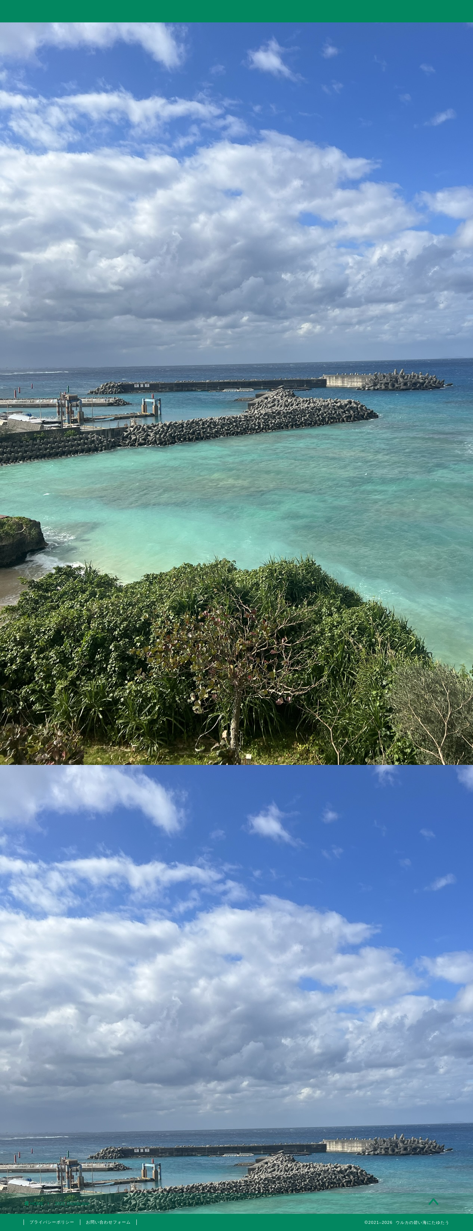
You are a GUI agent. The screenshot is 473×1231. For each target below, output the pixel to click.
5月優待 (392, 839)
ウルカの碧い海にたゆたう (236, 11)
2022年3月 (388, 1099)
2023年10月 (388, 967)
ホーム (66, 32)
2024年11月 (388, 929)
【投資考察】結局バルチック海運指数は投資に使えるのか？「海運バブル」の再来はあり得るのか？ (388, 441)
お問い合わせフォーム (108, 1222)
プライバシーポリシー (52, 1222)
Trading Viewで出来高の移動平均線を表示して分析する (388, 533)
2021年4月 (388, 1156)
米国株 (392, 775)
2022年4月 (388, 1080)
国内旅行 (392, 807)
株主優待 (388, 824)
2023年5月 (388, 985)
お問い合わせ (407, 32)
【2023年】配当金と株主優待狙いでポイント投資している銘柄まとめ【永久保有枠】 (388, 572)
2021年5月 (388, 1137)
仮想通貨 (388, 705)
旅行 (236, 32)
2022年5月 (388, 1061)
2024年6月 (388, 948)
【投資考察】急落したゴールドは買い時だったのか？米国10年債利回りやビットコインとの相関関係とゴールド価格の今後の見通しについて (388, 490)
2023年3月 (388, 1004)
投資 (151, 32)
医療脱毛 (392, 866)
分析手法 (392, 757)
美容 (388, 856)
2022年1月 (388, 1118)
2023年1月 (388, 1023)
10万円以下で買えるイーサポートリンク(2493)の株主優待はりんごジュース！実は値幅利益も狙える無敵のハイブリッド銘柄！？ (388, 621)
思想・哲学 (388, 724)
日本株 (392, 766)
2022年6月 (388, 1042)
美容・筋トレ (321, 32)
